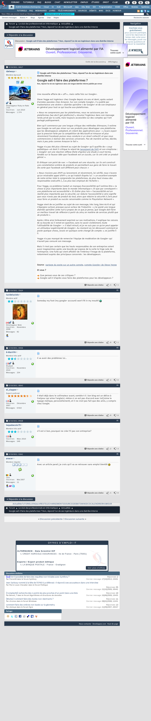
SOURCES (82, 11)
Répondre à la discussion (20, 35)
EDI (94, 7)
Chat (57, 2)
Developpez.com (99, 624)
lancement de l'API (89, 149)
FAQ (39, 2)
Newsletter (70, 2)
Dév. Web (86, 7)
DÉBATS (92, 11)
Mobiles (134, 7)
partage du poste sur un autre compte (64, 265)
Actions (22, 18)
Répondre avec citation (94, 285)
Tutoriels (28, 2)
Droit (105, 2)
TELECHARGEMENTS (54, 504)
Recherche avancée (141, 18)
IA (53, 7)
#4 (117, 385)
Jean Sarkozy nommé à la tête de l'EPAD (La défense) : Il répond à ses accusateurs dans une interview (52, 583)
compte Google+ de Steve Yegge (100, 265)
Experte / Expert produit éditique (35, 562)
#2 (117, 290)
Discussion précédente (51, 519)
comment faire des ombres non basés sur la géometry (30, 605)
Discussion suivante (74, 519)
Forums (15, 2)
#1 (117, 67)
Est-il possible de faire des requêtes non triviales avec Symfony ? (40, 577)
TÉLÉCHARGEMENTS (67, 11)
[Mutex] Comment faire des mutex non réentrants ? (30, 599)
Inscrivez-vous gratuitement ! (59, 14)
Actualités (65, 24)
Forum (12, 24)
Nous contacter (85, 624)
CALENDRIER (96, 504)
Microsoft (68, 7)
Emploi (84, 2)
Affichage (112, 62)
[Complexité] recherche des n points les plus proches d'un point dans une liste (42, 593)
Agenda (41, 18)
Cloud (46, 7)
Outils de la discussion (95, 62)
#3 (117, 348)
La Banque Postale (34, 565)
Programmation (105, 7)
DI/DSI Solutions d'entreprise (28, 7)
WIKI (101, 11)
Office (125, 7)
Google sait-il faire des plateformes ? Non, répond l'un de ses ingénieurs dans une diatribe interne (69, 41)
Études (95, 2)
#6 (117, 454)
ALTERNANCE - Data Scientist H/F (36, 551)
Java (76, 7)
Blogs (47, 2)
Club (114, 2)
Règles (56, 18)
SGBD (117, 7)
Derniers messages (9, 18)
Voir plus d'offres (96, 568)
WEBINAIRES (41, 11)
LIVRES (52, 11)
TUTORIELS (22, 11)
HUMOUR (117, 11)
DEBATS (77, 504)
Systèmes (145, 7)
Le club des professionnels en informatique (38, 24)
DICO (108, 11)
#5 (117, 421)
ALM (59, 7)
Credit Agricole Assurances (40, 554)
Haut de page (112, 624)
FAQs (35, 504)
